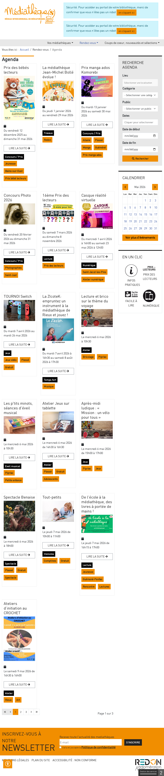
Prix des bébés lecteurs (16, 69)
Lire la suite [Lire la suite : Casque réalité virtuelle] (95, 256)
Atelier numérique (93, 279)
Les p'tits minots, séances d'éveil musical (18, 408)
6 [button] (135, 207)
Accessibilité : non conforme (75, 760)
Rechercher (141, 158)
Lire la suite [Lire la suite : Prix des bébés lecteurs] (18, 148)
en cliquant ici (126, 12)
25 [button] (125, 228)
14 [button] (140, 214)
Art (18, 699)
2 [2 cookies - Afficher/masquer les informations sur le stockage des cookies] (161, 773)
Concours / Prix (14, 156)
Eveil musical (12, 466)
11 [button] (125, 214)
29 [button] (145, 228)
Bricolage (88, 356)
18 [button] (125, 221)
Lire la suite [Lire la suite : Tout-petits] (57, 545)
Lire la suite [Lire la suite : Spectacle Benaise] (18, 555)
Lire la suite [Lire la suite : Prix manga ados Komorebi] (95, 124)
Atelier (86, 350)
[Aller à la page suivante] (31, 712)
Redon (47, 139)
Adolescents (51, 479)
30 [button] (150, 228)
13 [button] (135, 214)
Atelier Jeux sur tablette (55, 405)
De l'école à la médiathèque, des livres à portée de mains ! (96, 504)
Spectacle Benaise (19, 497)
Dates (125, 115)
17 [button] (155, 214)
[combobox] (140, 82)
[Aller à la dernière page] (37, 712)
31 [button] (155, 228)
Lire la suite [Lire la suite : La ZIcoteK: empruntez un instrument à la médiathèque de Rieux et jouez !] (57, 371)
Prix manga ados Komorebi (95, 69)
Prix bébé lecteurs (15, 178)
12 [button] (130, 214)
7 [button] (140, 207)
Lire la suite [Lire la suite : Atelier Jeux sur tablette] (57, 456)
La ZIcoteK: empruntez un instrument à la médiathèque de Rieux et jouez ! (56, 305)
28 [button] (140, 228)
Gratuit (9, 367)
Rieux (8, 699)
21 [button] (140, 221)
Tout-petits (51, 497)
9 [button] (150, 207)
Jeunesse (10, 163)
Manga (86, 147)
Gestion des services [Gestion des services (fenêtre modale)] (148, 772)
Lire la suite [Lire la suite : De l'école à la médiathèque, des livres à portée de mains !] (95, 556)
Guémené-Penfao (92, 579)
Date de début (131, 129)
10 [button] (155, 207)
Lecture (48, 258)
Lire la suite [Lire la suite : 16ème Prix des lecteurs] (57, 250)
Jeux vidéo (10, 359)
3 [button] (155, 200)
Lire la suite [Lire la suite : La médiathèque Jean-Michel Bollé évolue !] (57, 124)
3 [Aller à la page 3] (26, 712)
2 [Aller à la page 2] (20, 712)
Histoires (49, 554)
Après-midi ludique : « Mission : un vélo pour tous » (95, 410)
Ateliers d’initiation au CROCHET (15, 608)
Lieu (125, 75)
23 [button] (150, 221)
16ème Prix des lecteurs (55, 197)
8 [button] (145, 207)
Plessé (99, 140)
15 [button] (145, 214)
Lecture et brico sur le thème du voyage (94, 301)
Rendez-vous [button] (88, 43)
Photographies (13, 267)
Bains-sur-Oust (14, 171)
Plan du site (41, 760)
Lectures (104, 586)
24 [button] (155, 221)
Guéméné (100, 147)
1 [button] (145, 200)
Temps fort (50, 379)
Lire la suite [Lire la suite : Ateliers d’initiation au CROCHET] (18, 684)
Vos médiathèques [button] (59, 43)
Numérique (89, 265)
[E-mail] (91, 742)
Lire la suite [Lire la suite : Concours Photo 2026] (18, 252)
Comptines (50, 560)
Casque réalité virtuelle (93, 197)
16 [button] (150, 214)
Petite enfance (13, 480)
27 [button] (135, 228)
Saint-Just (11, 275)
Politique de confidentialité (98, 747)
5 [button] (130, 207)
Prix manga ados (92, 154)
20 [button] (135, 221)
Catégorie (128, 88)
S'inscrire (133, 742)
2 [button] (150, 200)
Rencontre (88, 586)
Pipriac (102, 356)
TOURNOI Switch (18, 296)
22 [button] (145, 221)
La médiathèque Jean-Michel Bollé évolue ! (58, 72)
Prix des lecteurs (53, 265)
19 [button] (130, 221)
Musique (48, 386)
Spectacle (10, 563)
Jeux (7, 353)
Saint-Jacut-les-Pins (94, 272)
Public (126, 102)
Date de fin (129, 142)
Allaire (86, 140)
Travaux (48, 133)
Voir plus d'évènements (140, 237)
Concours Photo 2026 (17, 197)
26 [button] (130, 228)
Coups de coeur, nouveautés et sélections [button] (131, 43)
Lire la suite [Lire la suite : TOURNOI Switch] (18, 344)
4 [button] (125, 207)
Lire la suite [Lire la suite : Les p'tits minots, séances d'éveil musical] (18, 457)
